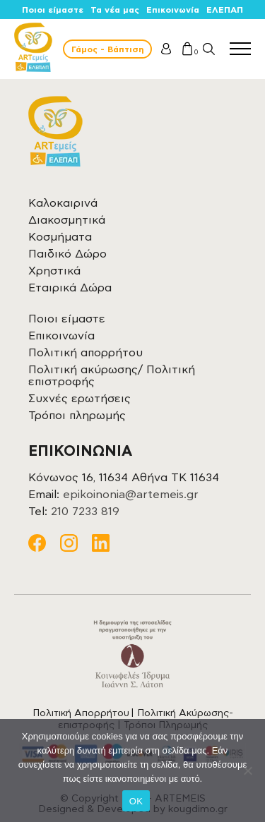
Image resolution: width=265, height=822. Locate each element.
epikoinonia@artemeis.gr (131, 494)
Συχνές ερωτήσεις (79, 398)
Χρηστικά (54, 271)
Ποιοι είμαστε (52, 10)
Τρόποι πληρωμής (77, 415)
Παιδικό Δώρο (67, 254)
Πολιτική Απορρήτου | (85, 713)
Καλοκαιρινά (63, 203)
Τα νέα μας (114, 10)
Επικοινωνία (172, 10)
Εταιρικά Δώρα (70, 288)
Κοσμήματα (60, 237)
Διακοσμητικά (66, 220)
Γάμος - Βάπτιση (107, 49)
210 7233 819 (85, 511)
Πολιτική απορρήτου (85, 352)
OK (136, 801)
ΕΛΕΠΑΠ (224, 10)
